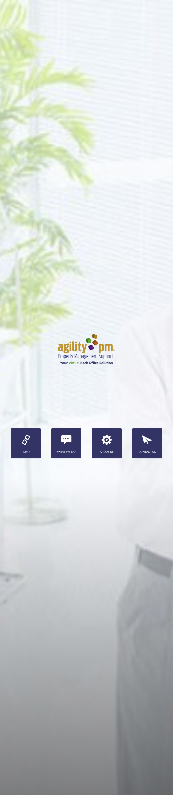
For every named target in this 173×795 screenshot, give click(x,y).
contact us (147, 444)
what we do (66, 444)
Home (26, 444)
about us (107, 444)
